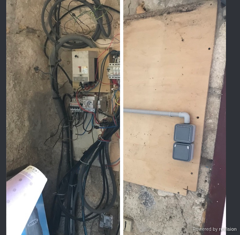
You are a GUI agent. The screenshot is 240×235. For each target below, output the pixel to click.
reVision (228, 229)
